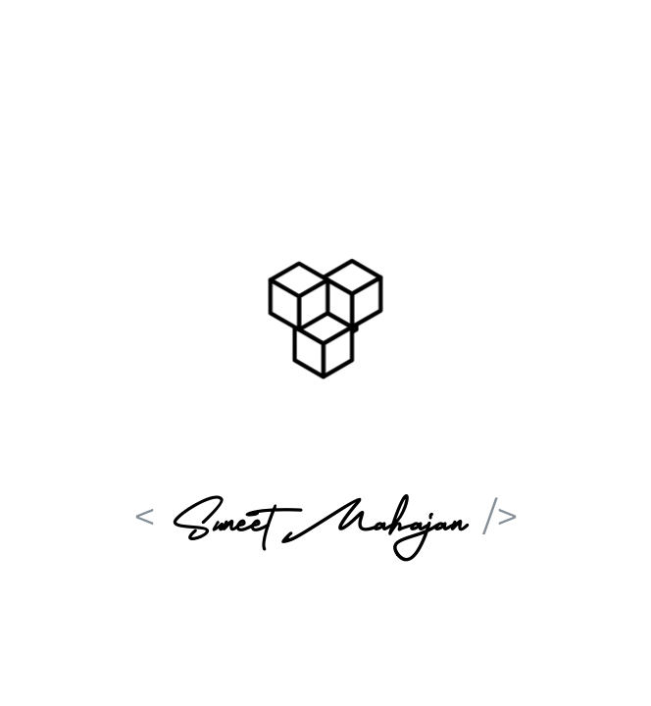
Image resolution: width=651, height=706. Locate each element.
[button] (325, 311)
